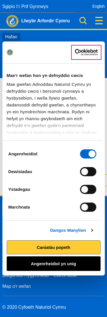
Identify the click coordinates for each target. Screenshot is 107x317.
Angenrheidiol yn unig (53, 263)
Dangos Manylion (68, 230)
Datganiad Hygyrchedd (25, 275)
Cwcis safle (65, 275)
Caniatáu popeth (53, 247)
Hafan (11, 36)
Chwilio (83, 20)
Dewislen (99, 20)
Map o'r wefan (16, 286)
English (98, 6)
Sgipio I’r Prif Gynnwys (25, 6)
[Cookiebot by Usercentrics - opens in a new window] (86, 52)
